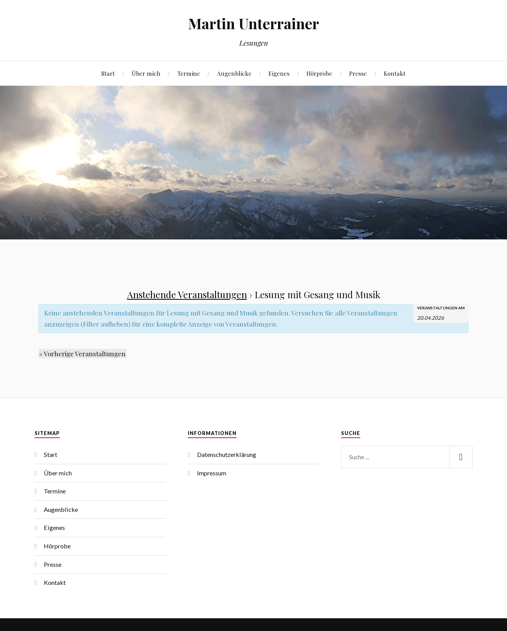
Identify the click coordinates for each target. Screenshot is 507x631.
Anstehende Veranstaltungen (187, 294)
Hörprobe (319, 73)
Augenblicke (234, 73)
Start (108, 73)
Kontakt (395, 73)
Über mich (146, 73)
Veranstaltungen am (441, 308)
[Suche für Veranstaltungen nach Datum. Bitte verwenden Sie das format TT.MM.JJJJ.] (436, 317)
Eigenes (279, 73)
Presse (358, 73)
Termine (188, 73)
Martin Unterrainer (253, 23)
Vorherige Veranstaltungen (81, 353)
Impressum (211, 473)
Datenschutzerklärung (226, 454)
